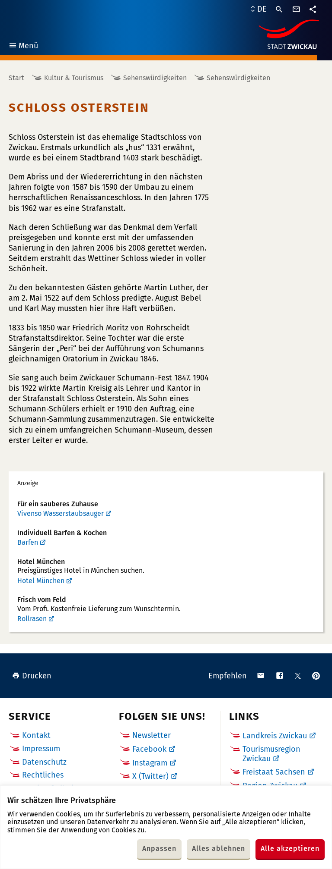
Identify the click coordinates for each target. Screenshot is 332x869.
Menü (23, 47)
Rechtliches (43, 775)
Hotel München (40, 581)
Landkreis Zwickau (275, 735)
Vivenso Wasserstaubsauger (60, 513)
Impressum (41, 748)
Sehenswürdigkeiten (155, 78)
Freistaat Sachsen (274, 772)
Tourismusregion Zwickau (271, 753)
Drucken (31, 676)
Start (16, 78)
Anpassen (159, 848)
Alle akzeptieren (290, 848)
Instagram (149, 763)
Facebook (149, 749)
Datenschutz (44, 762)
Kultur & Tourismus (73, 78)
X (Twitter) (150, 776)
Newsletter (151, 735)
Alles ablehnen (218, 848)
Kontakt (36, 735)
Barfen (27, 542)
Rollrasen (32, 619)
